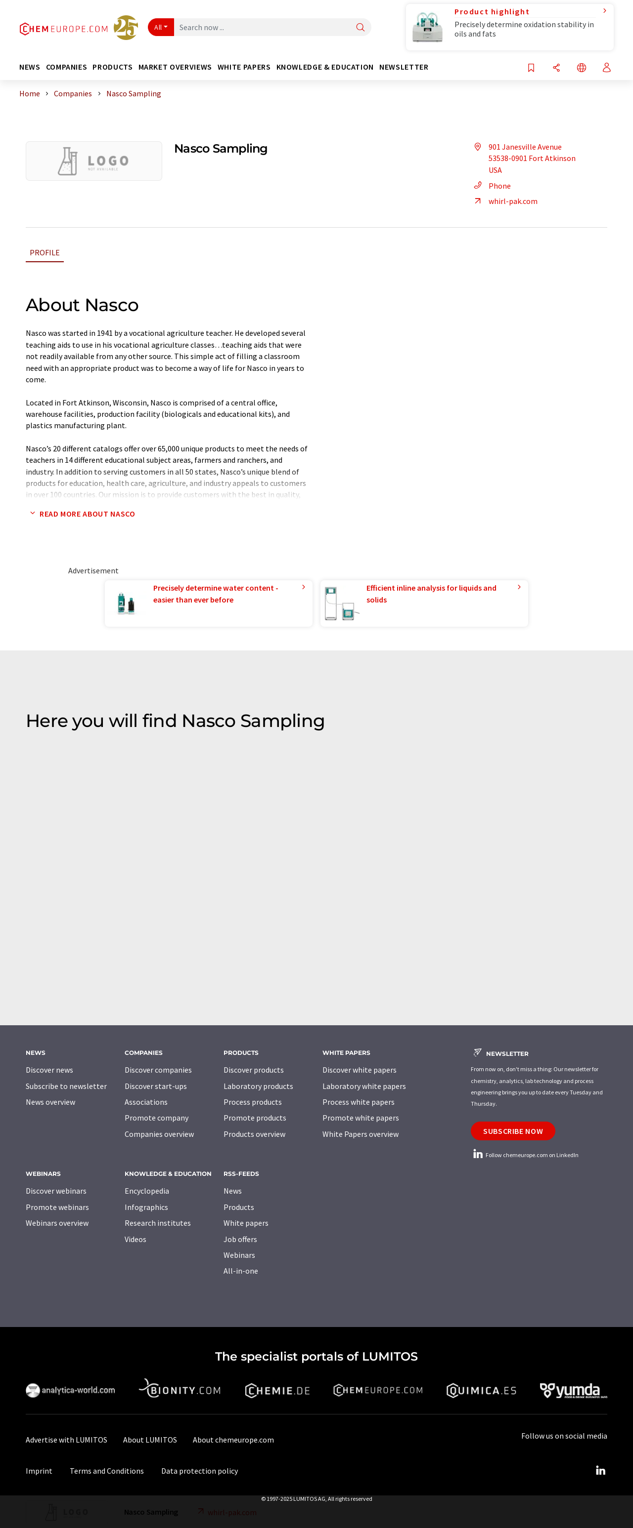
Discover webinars (56, 1191)
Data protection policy (199, 1471)
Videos (135, 1239)
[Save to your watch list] (531, 68)
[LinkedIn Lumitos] (600, 1471)
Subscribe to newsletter (66, 1086)
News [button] (30, 67)
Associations (146, 1102)
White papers (246, 1223)
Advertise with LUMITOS (66, 1440)
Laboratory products (258, 1086)
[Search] (360, 28)
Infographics (146, 1207)
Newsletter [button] (403, 67)
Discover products (254, 1070)
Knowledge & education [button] (325, 67)
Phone (491, 186)
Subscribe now (513, 1131)
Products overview (254, 1134)
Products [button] (112, 67)
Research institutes (158, 1223)
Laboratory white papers (364, 1086)
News (233, 1191)
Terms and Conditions (107, 1471)
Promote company (156, 1118)
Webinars (239, 1255)
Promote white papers (360, 1118)
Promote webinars (57, 1207)
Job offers (240, 1239)
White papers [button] (244, 67)
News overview (50, 1102)
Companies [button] (67, 67)
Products (239, 1207)
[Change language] (581, 68)
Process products (253, 1102)
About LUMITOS (150, 1440)
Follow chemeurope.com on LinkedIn (525, 1155)
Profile (45, 252)
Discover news (49, 1070)
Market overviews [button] (175, 67)
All (158, 27)
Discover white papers (359, 1070)
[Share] (556, 68)
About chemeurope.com (233, 1440)
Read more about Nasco (80, 514)
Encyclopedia (147, 1191)
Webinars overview (57, 1223)
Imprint (39, 1471)
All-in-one (241, 1271)
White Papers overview (360, 1134)
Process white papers (358, 1102)
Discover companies (158, 1070)
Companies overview (159, 1134)
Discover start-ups (156, 1086)
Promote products (255, 1118)
